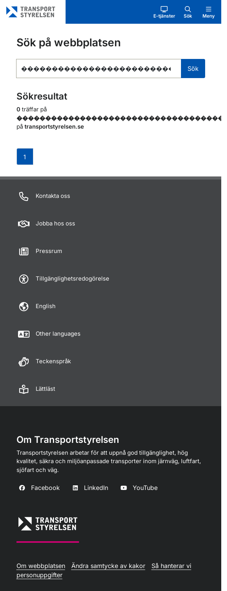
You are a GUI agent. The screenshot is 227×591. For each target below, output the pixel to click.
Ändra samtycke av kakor (108, 566)
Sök (193, 68)
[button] (164, 12)
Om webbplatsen (40, 566)
